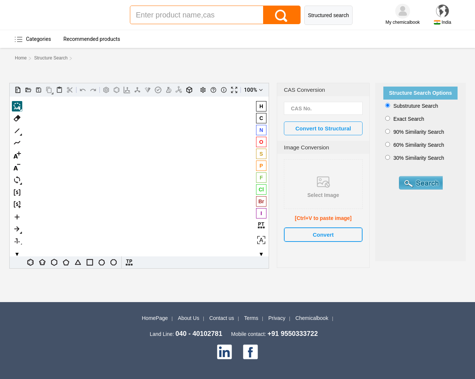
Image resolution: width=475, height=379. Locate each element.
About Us (188, 318)
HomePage (155, 318)
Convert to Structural (323, 128)
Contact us (221, 318)
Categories (38, 39)
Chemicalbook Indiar (64, 14)
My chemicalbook (403, 22)
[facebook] (250, 351)
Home (21, 58)
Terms (251, 318)
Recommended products (91, 39)
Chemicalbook (311, 318)
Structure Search (51, 58)
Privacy (276, 318)
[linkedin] (224, 351)
